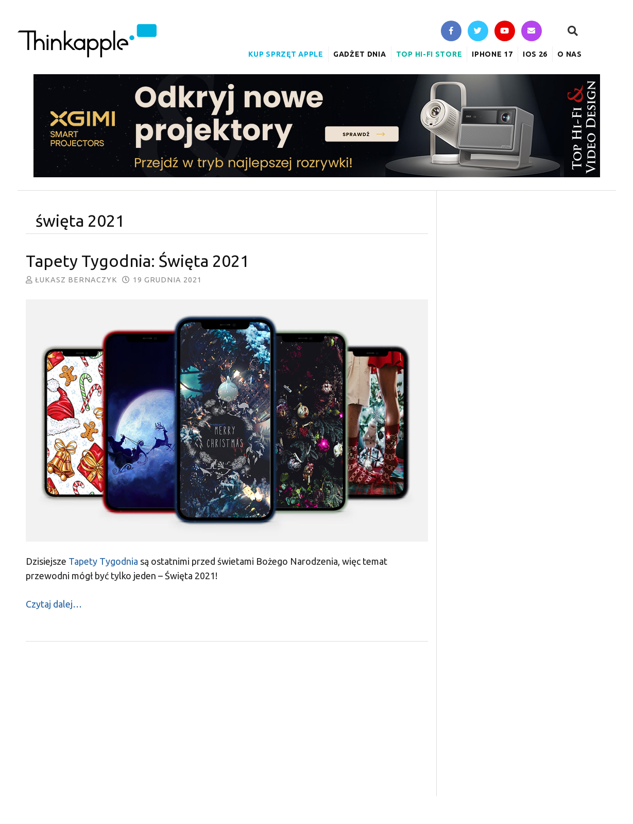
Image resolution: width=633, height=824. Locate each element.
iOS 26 (535, 54)
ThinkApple (87, 40)
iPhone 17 (492, 54)
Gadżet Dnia (359, 54)
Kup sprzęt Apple (285, 54)
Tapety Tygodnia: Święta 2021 (137, 260)
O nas (569, 54)
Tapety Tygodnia (103, 561)
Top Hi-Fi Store (429, 54)
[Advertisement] (227, 724)
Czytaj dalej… (54, 604)
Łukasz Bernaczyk (76, 280)
